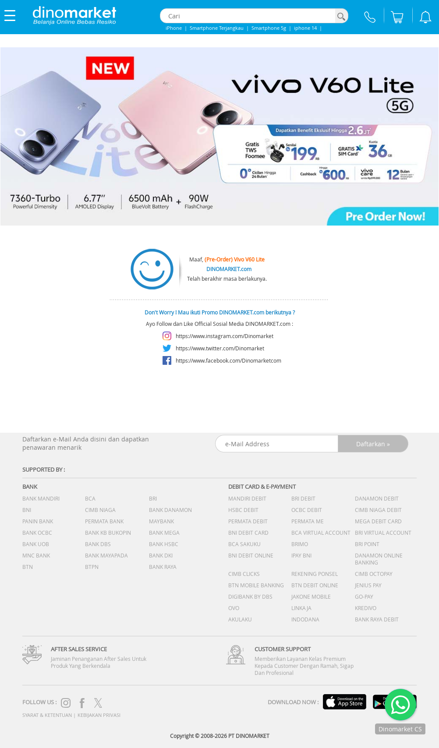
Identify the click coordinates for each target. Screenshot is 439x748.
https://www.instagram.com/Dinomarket (224, 335)
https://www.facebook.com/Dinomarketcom (228, 360)
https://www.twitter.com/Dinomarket (220, 348)
